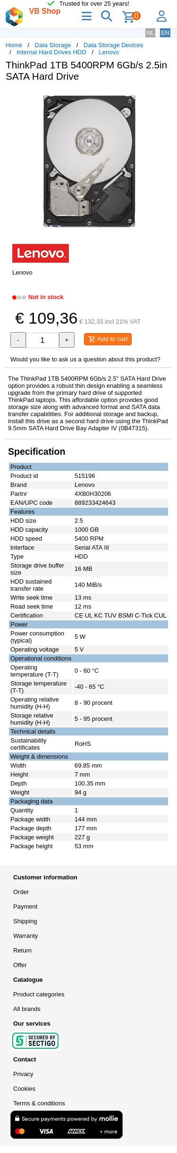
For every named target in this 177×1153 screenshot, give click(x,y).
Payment (25, 906)
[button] (162, 99)
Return (22, 950)
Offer (20, 965)
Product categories (38, 994)
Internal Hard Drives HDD (51, 52)
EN (165, 32)
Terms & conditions (39, 1103)
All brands (27, 1008)
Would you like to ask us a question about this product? (85, 359)
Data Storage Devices (113, 45)
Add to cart (107, 339)
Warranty (25, 935)
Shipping (25, 921)
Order (21, 891)
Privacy (23, 1074)
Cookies (24, 1088)
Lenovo (109, 52)
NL (150, 32)
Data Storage (53, 45)
